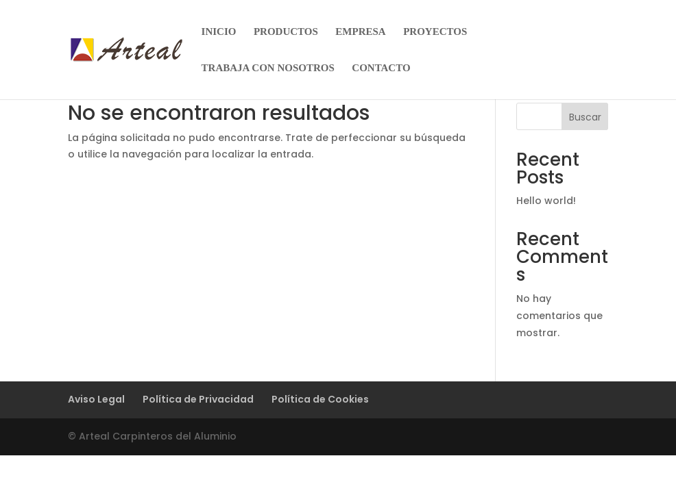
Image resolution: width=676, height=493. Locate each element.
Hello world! (546, 200)
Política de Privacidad (198, 399)
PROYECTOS (435, 32)
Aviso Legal (96, 399)
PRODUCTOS (286, 32)
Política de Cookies (320, 399)
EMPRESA (360, 32)
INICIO (219, 32)
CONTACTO (381, 68)
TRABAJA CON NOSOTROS (268, 68)
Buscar (585, 117)
